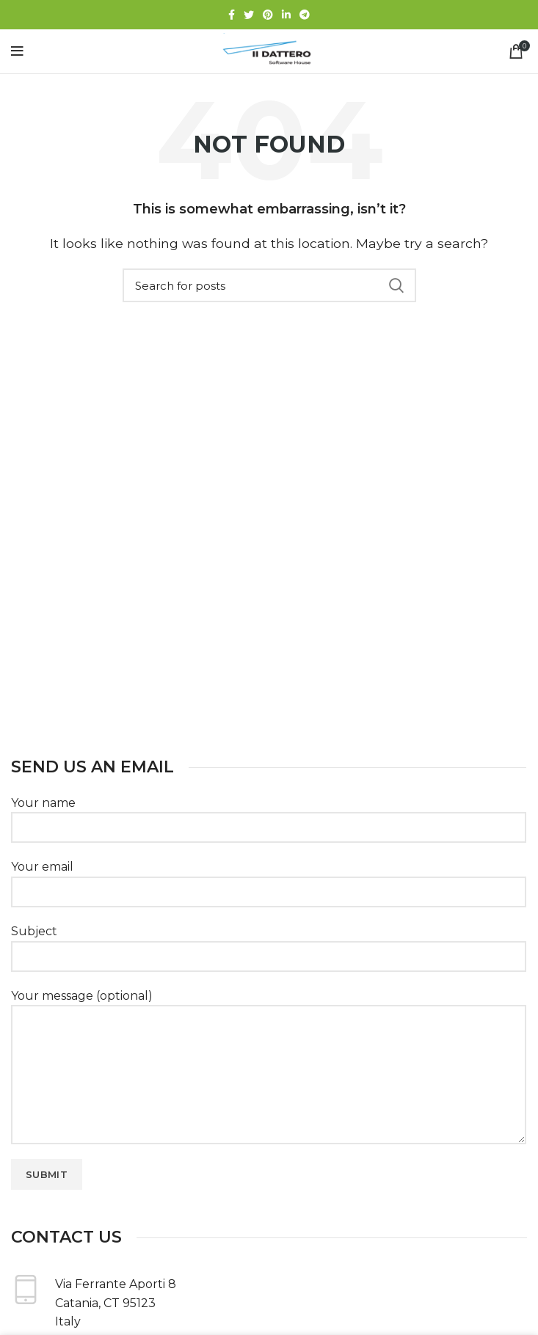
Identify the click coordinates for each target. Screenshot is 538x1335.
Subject (268, 943)
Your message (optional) (268, 1035)
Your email (268, 879)
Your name (268, 815)
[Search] (269, 285)
